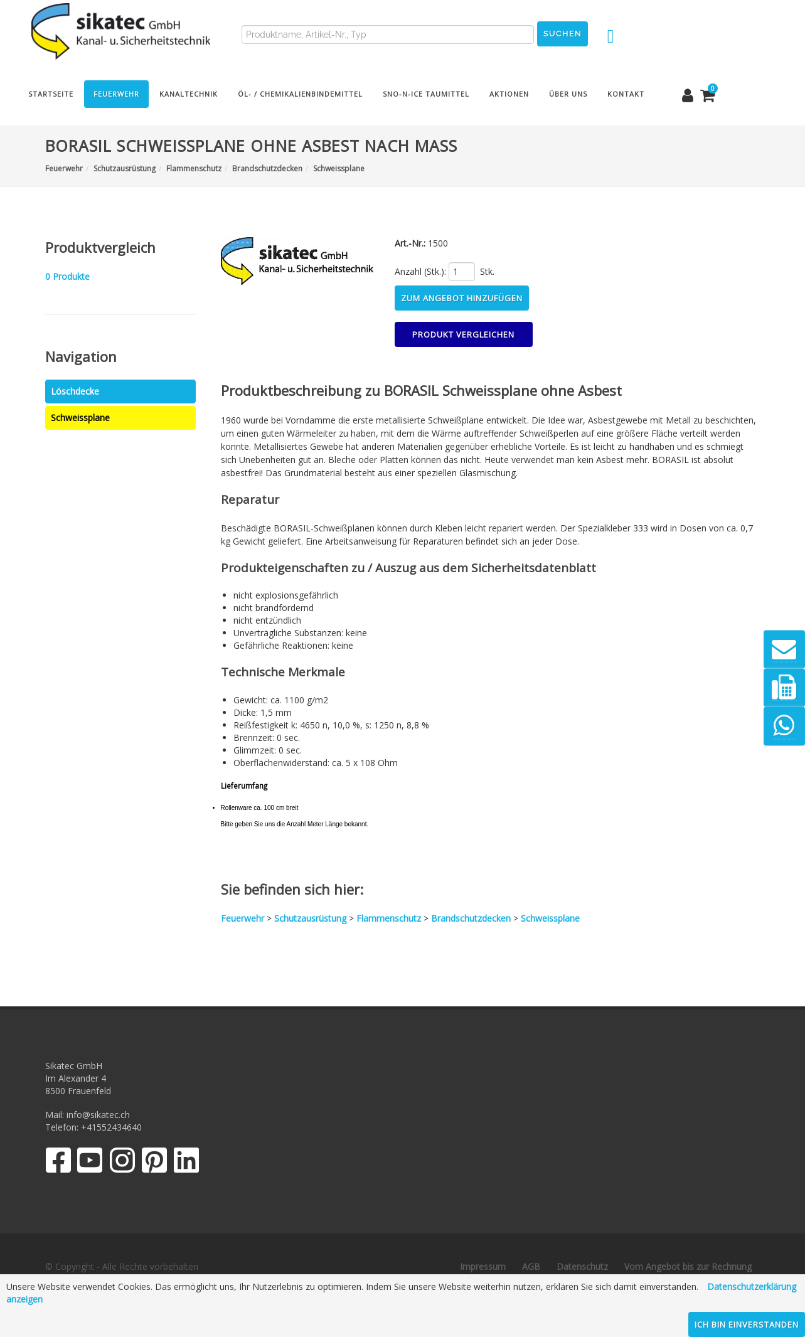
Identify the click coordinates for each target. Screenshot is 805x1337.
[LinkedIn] (187, 1163)
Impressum (483, 1266)
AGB (531, 1266)
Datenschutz (582, 1266)
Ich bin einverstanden (747, 1324)
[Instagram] (122, 1163)
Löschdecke (75, 391)
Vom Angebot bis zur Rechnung (688, 1266)
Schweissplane (80, 417)
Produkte (67, 276)
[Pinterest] (155, 1163)
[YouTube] (90, 1163)
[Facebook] (58, 1163)
